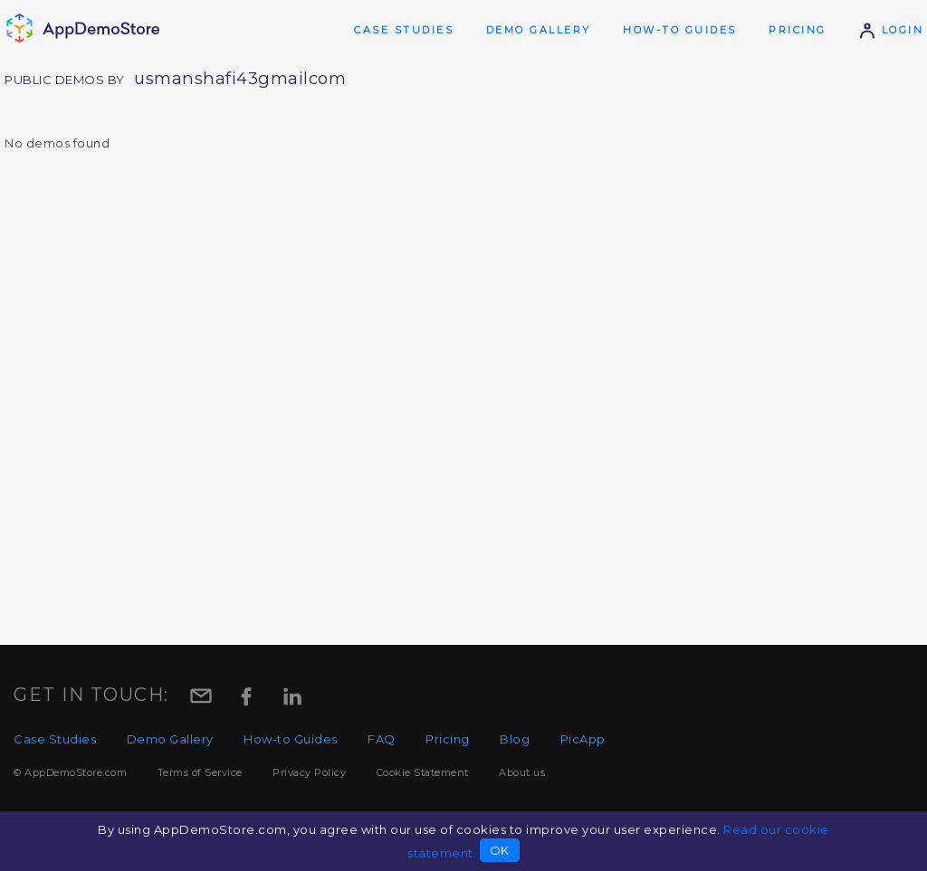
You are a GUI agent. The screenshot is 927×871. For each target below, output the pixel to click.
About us (522, 772)
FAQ (382, 739)
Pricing (798, 30)
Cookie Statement (423, 772)
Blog (515, 739)
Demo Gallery (538, 30)
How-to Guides (680, 30)
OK (500, 850)
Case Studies (404, 30)
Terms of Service (200, 772)
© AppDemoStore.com (70, 772)
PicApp (583, 739)
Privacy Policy (309, 772)
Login (890, 30)
